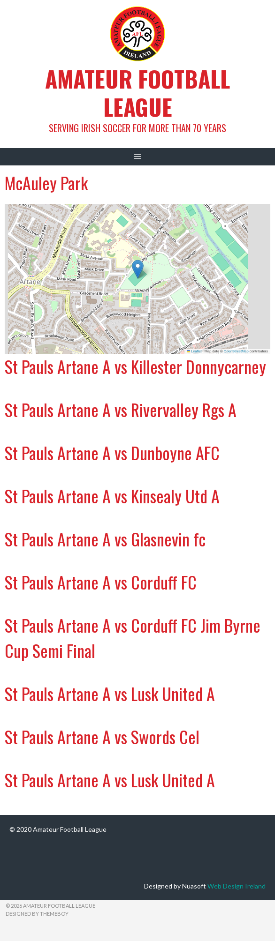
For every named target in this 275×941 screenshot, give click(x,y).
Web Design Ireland (236, 886)
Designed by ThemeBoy (37, 914)
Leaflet (194, 351)
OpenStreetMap (236, 351)
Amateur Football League (137, 92)
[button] (138, 269)
